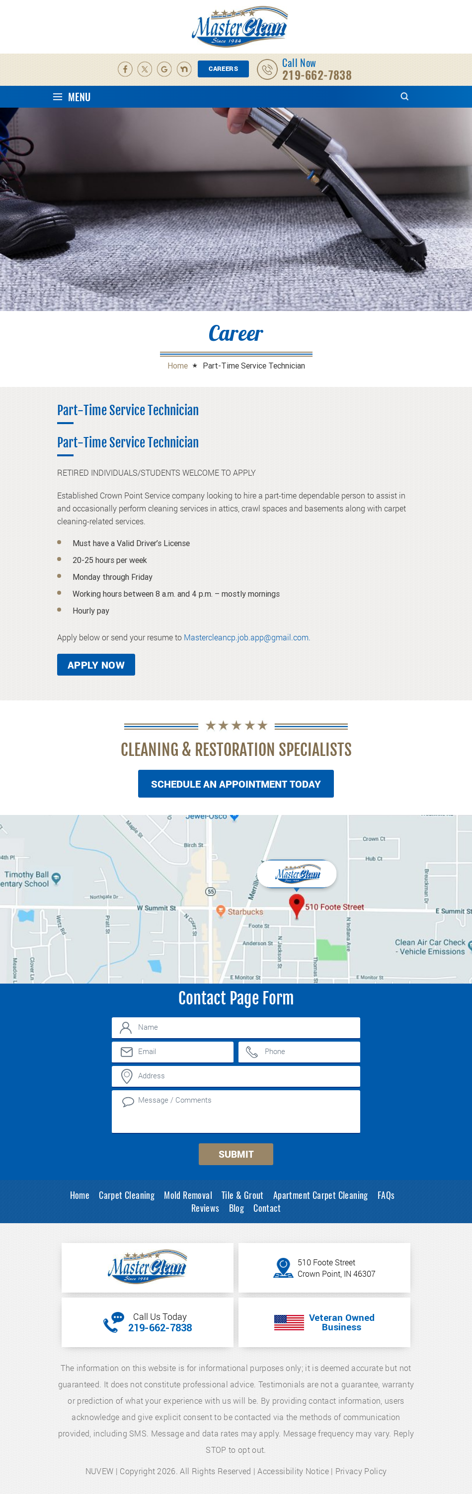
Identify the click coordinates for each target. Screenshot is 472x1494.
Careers (223, 68)
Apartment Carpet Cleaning (320, 1194)
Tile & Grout (243, 1194)
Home (80, 1194)
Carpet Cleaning (127, 1194)
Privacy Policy (361, 1471)
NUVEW (99, 1471)
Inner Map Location (297, 879)
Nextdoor (185, 69)
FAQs (386, 1194)
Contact (267, 1207)
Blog (236, 1207)
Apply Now (96, 664)
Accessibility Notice (292, 1471)
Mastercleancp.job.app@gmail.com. (247, 637)
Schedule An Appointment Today (236, 783)
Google (165, 69)
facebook (125, 69)
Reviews (205, 1207)
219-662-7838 (317, 75)
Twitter (145, 69)
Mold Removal (188, 1194)
